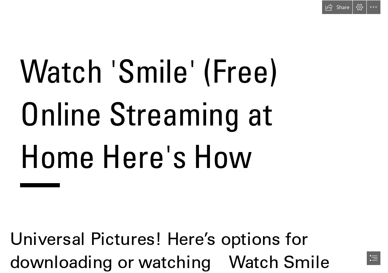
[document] (194, 136)
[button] (337, 7)
